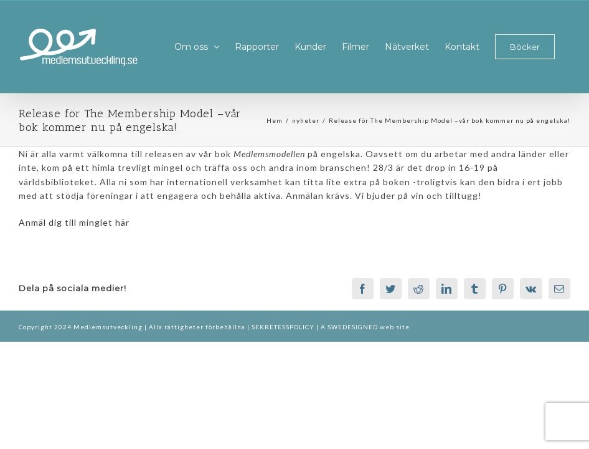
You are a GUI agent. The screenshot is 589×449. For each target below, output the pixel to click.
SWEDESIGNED (352, 327)
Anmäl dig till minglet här (74, 222)
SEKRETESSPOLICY (284, 327)
